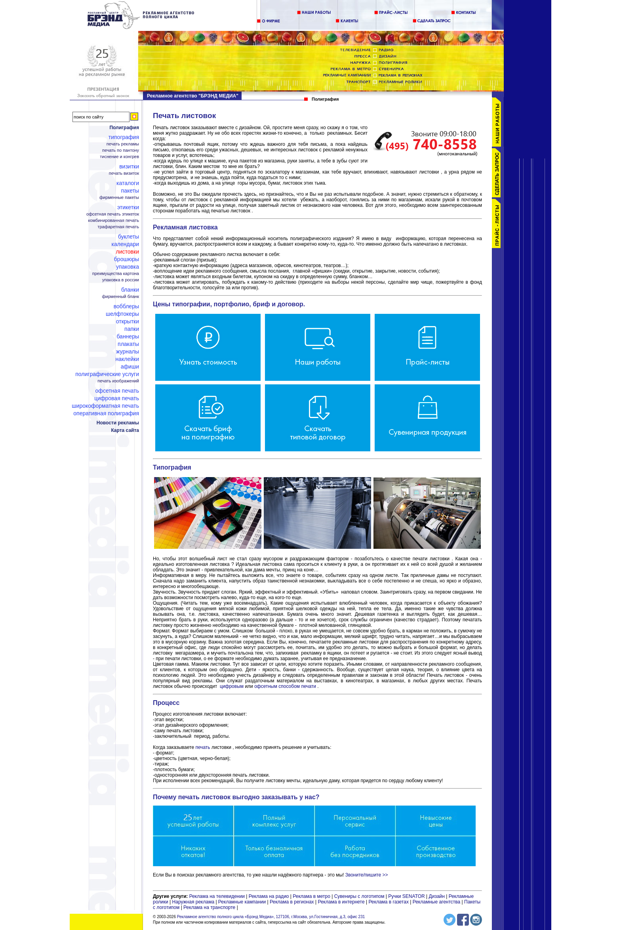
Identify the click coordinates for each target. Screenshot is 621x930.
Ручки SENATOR (406, 896)
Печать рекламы (123, 144)
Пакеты (130, 190)
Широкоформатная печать (105, 406)
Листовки (127, 251)
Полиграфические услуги (107, 374)
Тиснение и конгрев (119, 157)
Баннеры (127, 336)
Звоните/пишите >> (366, 875)
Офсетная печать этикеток (112, 214)
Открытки (127, 321)
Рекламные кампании (242, 902)
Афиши (130, 366)
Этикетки (128, 207)
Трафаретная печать (118, 227)
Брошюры (126, 259)
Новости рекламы (118, 423)
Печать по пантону (120, 150)
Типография (124, 137)
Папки (131, 329)
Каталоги (127, 183)
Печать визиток (124, 173)
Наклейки (127, 359)
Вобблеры (126, 306)
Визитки (129, 166)
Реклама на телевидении (217, 896)
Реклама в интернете (341, 902)
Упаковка (127, 266)
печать (202, 747)
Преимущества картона (115, 273)
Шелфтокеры (122, 314)
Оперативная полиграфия (106, 413)
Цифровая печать (116, 398)
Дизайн (437, 896)
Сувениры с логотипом (359, 896)
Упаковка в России (120, 280)
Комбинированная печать (113, 220)
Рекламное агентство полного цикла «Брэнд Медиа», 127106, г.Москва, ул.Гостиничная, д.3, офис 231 (271, 917)
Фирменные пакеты (119, 197)
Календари (125, 244)
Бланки (130, 289)
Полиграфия (124, 127)
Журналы (127, 351)
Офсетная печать (117, 390)
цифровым (232, 686)
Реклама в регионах (292, 902)
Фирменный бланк (120, 296)
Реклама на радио (269, 896)
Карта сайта (125, 430)
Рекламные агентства (437, 902)
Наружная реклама (193, 902)
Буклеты (128, 236)
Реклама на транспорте (209, 907)
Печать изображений (118, 381)
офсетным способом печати (285, 686)
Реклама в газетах (389, 902)
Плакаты (128, 344)
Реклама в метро (311, 896)
